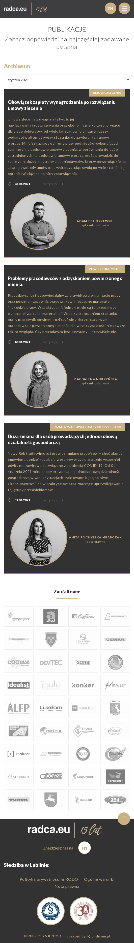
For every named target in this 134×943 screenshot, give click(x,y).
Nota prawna (67, 886)
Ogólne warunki (99, 879)
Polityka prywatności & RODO (49, 879)
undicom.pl (98, 936)
